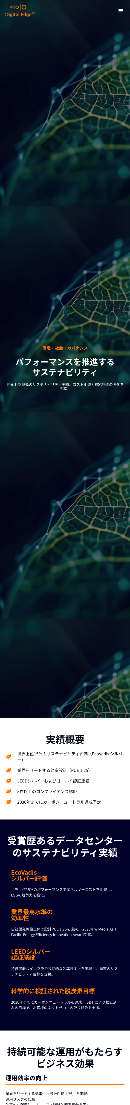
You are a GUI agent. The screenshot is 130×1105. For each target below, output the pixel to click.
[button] (120, 10)
